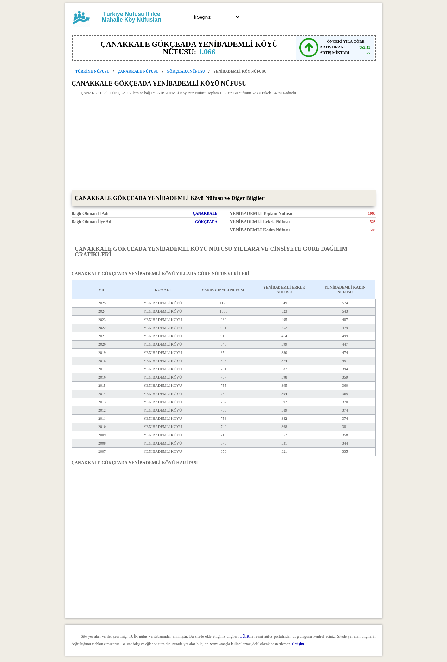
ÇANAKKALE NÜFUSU (138, 71)
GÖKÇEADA (206, 221)
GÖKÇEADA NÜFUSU (186, 71)
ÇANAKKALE (205, 213)
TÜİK (245, 636)
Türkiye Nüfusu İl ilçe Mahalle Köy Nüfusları (131, 17)
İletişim (298, 644)
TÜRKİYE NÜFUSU (92, 71)
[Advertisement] (224, 142)
